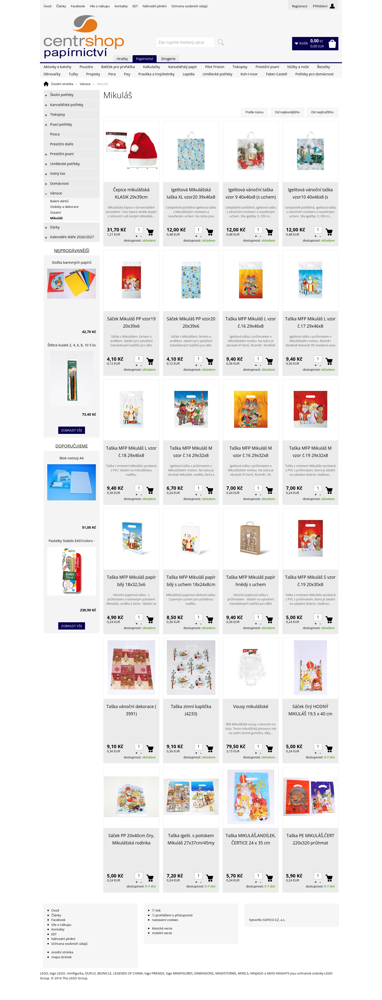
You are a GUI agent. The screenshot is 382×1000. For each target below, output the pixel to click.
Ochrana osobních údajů (189, 6)
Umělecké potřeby (217, 74)
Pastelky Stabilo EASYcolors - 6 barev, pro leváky (71, 541)
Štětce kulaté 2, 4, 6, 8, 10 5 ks (72, 345)
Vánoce (85, 84)
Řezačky (323, 66)
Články (61, 6)
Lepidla (188, 74)
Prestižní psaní (267, 66)
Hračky (122, 58)
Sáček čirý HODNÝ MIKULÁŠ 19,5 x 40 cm (310, 710)
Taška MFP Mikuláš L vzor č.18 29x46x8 (131, 451)
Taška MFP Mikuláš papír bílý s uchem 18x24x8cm (190, 580)
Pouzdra (86, 66)
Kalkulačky (151, 66)
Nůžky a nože (298, 66)
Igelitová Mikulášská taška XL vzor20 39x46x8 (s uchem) (191, 194)
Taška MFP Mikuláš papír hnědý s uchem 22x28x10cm (250, 581)
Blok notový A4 (72, 458)
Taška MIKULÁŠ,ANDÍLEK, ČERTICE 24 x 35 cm (251, 839)
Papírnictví (144, 58)
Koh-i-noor (249, 74)
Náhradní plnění (155, 6)
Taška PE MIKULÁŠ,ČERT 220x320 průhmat (310, 839)
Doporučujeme (72, 446)
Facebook (78, 6)
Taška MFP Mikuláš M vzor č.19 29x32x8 (310, 451)
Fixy (127, 74)
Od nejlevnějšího (287, 112)
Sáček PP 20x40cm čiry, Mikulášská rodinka (131, 839)
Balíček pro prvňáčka (118, 66)
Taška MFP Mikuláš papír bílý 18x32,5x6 (131, 580)
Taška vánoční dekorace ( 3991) (131, 710)
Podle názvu (254, 112)
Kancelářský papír (182, 66)
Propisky (93, 74)
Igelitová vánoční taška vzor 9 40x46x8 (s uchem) (251, 193)
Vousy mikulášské (250, 706)
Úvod (47, 6)
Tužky (73, 74)
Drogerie (168, 58)
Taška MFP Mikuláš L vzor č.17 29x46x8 (310, 322)
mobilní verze (162, 933)
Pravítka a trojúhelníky (156, 74)
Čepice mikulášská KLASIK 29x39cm (131, 193)
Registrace (299, 6)
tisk (158, 910)
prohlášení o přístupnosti (174, 915)
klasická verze (162, 928)
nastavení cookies (165, 920)
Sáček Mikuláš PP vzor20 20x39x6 (191, 322)
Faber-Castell (276, 74)
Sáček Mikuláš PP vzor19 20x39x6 (131, 322)
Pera (112, 74)
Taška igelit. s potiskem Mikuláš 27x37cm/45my (191, 839)
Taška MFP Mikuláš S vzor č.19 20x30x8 (310, 580)
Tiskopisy (240, 66)
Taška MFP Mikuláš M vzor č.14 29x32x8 (191, 451)
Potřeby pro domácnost (314, 74)
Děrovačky (52, 74)
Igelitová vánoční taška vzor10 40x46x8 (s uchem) (310, 194)
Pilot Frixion (214, 66)
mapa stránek (61, 957)
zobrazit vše (71, 430)
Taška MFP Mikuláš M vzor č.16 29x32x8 (250, 451)
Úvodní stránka (62, 84)
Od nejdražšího (322, 112)
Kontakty (121, 6)
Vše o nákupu (100, 6)
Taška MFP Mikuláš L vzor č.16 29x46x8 (251, 322)
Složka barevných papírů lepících (72, 263)
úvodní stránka (62, 952)
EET (135, 6)
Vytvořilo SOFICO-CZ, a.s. (267, 920)
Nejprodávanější (71, 250)
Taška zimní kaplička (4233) (191, 710)
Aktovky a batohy (57, 66)
